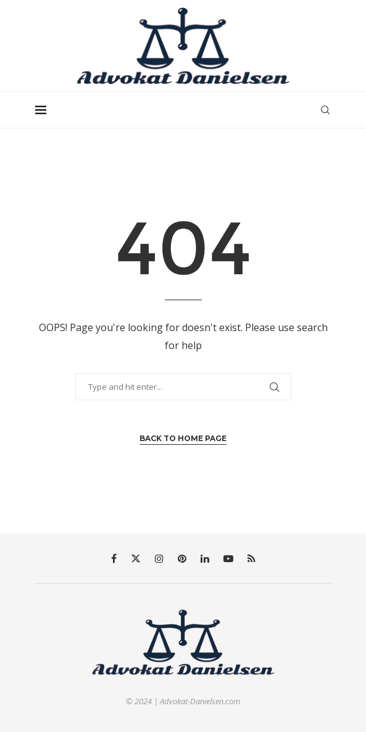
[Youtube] (228, 558)
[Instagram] (159, 558)
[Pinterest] (182, 558)
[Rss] (251, 558)
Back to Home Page (183, 438)
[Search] (325, 110)
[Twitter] (136, 558)
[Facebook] (114, 558)
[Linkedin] (205, 558)
